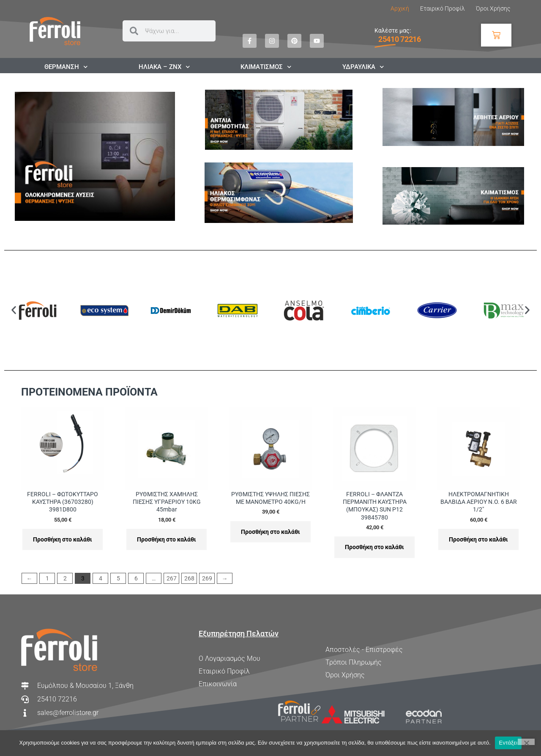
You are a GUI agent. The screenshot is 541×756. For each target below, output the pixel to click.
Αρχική (400, 8)
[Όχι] (526, 742)
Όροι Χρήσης (493, 8)
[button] (13, 310)
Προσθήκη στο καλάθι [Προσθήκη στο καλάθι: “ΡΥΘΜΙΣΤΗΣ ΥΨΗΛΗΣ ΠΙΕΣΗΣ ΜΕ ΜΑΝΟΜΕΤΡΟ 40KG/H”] (270, 531)
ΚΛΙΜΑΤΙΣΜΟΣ (266, 66)
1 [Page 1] (47, 578)
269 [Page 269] (207, 578)
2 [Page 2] (65, 578)
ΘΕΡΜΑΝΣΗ (66, 66)
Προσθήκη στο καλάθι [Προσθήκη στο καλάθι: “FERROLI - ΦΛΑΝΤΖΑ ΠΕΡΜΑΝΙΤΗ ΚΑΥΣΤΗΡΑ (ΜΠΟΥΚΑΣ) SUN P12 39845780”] (374, 547)
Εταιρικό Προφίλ (442, 8)
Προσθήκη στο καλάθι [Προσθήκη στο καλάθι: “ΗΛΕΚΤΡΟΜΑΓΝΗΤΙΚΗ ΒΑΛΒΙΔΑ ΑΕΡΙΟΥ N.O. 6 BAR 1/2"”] (478, 539)
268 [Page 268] (189, 578)
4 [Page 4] (100, 578)
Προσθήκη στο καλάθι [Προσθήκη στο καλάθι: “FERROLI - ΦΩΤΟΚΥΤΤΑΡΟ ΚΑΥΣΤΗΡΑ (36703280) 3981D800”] (62, 539)
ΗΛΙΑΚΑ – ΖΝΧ (164, 66)
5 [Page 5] (118, 578)
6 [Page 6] (136, 578)
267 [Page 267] (172, 578)
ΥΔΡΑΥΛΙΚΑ (363, 66)
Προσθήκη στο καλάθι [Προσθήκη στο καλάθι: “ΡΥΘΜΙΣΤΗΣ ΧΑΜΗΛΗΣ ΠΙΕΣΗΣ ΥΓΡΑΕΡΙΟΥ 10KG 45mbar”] (166, 539)
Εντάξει (508, 743)
